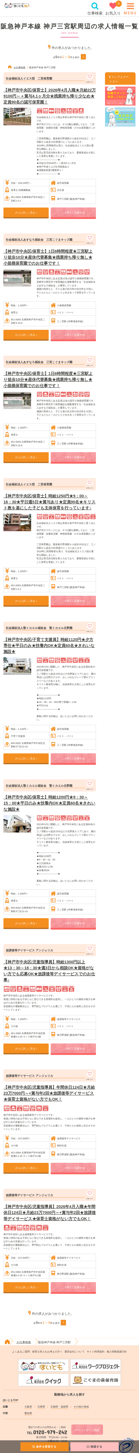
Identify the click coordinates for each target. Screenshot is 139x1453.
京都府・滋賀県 (59, 1406)
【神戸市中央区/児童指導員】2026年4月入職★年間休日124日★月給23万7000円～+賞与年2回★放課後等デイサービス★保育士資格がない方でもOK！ (49, 1212)
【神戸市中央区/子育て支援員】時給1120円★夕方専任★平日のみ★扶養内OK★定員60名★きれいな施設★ (49, 645)
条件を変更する (44, 1446)
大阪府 (28, 1406)
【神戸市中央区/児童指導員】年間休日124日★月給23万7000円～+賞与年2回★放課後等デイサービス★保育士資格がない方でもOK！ (49, 1093)
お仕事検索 (19, 67)
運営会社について (74, 1351)
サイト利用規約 (95, 1351)
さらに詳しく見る (26, 212)
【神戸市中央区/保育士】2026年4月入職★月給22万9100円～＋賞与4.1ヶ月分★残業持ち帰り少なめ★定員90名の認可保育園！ (49, 96)
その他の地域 (81, 1406)
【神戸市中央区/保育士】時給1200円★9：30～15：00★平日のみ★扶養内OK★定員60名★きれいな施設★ (49, 803)
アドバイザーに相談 (87, 1430)
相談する (94, 1446)
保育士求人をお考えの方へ (47, 1351)
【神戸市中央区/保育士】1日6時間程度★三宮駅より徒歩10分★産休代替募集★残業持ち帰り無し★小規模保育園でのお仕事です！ (48, 257)
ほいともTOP (10, 1400)
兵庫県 (41, 1406)
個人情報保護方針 (117, 1351)
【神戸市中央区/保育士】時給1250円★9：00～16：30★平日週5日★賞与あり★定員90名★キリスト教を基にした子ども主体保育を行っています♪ (49, 502)
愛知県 (28, 1413)
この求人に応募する (73, 212)
